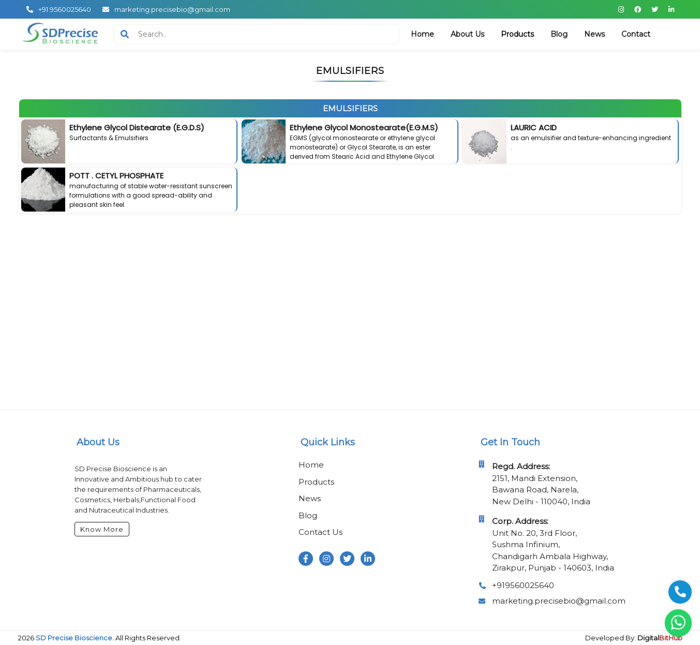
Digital (659, 638)
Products (316, 482)
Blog (308, 515)
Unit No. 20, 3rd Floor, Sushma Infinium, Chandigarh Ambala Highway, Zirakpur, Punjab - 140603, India (553, 544)
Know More (102, 529)
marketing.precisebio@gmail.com (558, 601)
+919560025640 (523, 585)
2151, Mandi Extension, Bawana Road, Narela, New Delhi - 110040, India (541, 483)
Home (311, 465)
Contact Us (320, 532)
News (310, 498)
